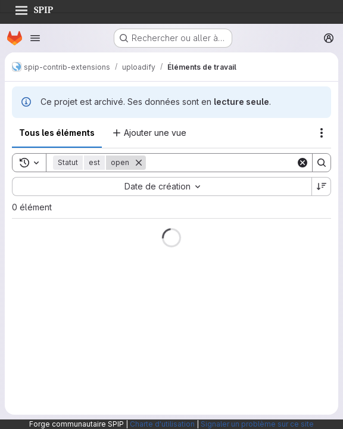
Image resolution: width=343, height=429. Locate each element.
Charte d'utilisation (162, 423)
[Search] (221, 163)
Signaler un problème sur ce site (257, 423)
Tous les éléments (57, 133)
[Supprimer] (139, 163)
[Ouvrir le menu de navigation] (35, 38)
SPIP (34, 8)
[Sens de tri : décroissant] (321, 186)
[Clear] (302, 163)
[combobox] (161, 186)
